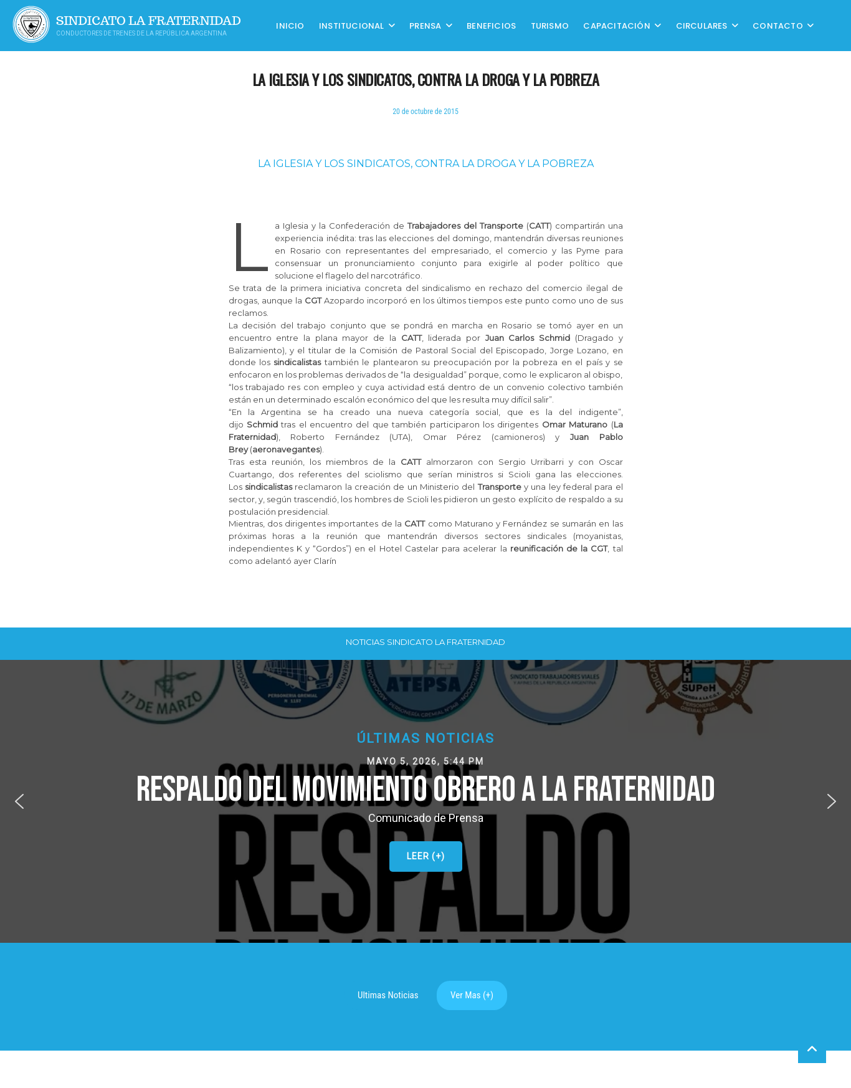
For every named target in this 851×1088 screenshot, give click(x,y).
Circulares (702, 25)
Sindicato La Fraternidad (148, 21)
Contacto (778, 25)
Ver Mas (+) (471, 995)
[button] (425, 801)
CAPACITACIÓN (616, 25)
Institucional (351, 25)
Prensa (425, 25)
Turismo (550, 25)
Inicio (290, 25)
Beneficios (491, 25)
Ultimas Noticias (388, 995)
